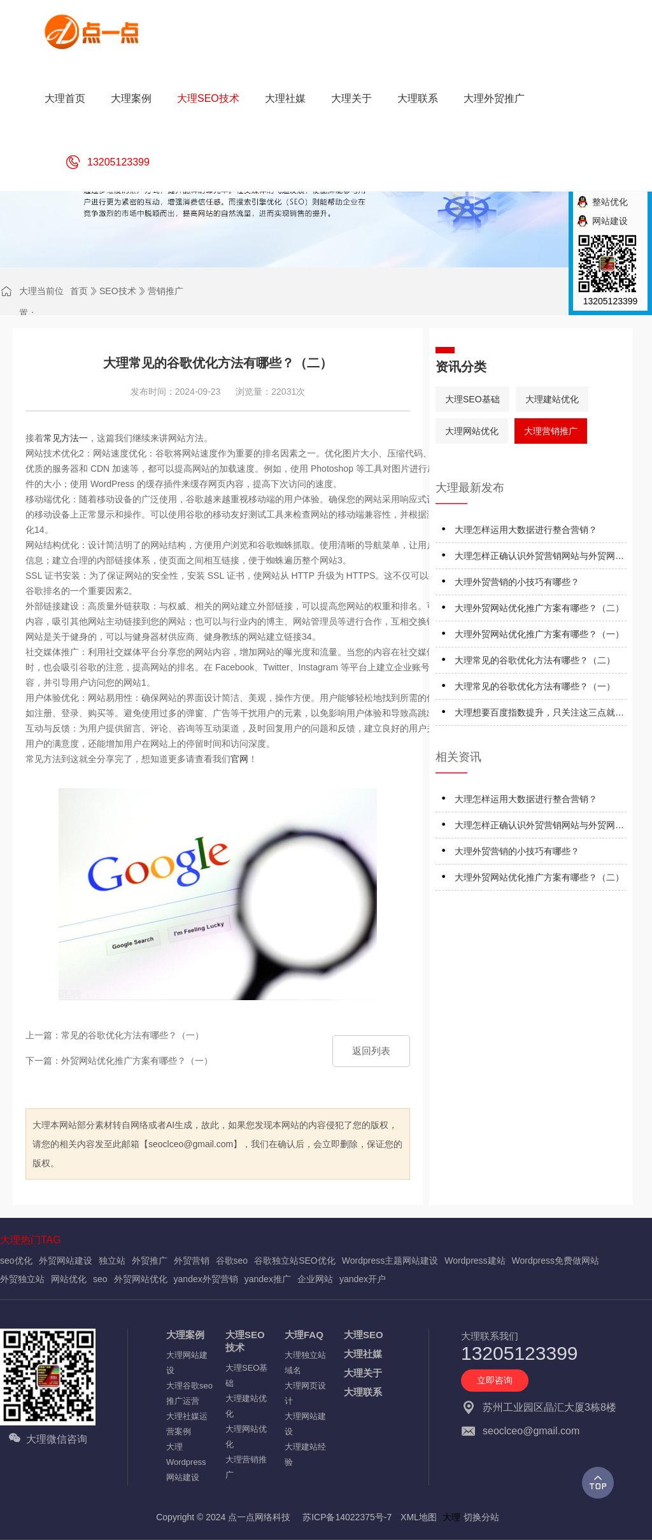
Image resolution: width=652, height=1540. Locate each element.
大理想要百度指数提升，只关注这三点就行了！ (539, 714)
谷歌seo (232, 1260)
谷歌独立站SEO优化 (295, 1260)
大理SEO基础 (472, 399)
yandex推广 (267, 1279)
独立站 (112, 1260)
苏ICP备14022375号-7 (347, 1517)
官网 (239, 759)
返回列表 (371, 1050)
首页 (79, 291)
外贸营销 (191, 1260)
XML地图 (418, 1517)
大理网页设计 (305, 1393)
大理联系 (363, 1392)
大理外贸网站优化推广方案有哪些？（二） (539, 608)
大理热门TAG (30, 1239)
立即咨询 (495, 1380)
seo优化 (16, 1260)
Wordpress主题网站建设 (390, 1260)
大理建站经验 (305, 1454)
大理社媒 (363, 1353)
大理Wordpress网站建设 (186, 1462)
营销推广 (165, 291)
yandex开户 (362, 1279)
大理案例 (185, 1334)
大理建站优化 (552, 399)
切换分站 (481, 1517)
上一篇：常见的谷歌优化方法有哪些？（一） (114, 1035)
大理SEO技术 (245, 1341)
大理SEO (363, 1334)
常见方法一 (65, 438)
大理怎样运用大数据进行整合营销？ (526, 530)
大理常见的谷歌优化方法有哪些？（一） (535, 686)
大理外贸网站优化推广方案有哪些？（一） (539, 634)
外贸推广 (149, 1260)
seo (100, 1279)
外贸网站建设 (65, 1260)
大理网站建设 (187, 1362)
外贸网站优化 (140, 1279)
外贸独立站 (22, 1279)
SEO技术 (117, 291)
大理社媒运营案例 (187, 1423)
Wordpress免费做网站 (555, 1260)
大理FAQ (304, 1334)
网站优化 (69, 1279)
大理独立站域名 (305, 1362)
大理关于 (363, 1372)
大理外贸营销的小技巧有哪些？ (517, 582)
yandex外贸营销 (206, 1279)
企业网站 (315, 1279)
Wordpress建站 (474, 1260)
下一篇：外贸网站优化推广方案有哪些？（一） (119, 1061)
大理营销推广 (551, 431)
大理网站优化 (472, 431)
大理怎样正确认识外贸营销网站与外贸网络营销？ (539, 558)
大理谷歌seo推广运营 (189, 1393)
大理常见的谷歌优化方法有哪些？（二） (535, 660)
